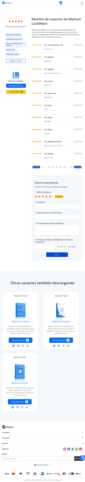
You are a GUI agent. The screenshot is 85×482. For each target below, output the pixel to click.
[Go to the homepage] (8, 3)
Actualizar (71, 247)
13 (60, 167)
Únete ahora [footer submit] (79, 459)
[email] (38, 458)
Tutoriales (5, 438)
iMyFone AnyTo (19, 383)
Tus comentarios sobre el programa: (50, 223)
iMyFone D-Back (20, 321)
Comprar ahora (16, 89)
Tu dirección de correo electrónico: (49, 213)
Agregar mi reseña (16, 58)
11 (53, 167)
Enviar (57, 255)
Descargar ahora (16, 83)
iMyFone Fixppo (61, 321)
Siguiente (77, 167)
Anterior (36, 167)
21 (71, 167)
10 (49, 167)
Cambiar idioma (42, 465)
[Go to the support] (83, 457)
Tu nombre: (40, 202)
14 (64, 167)
